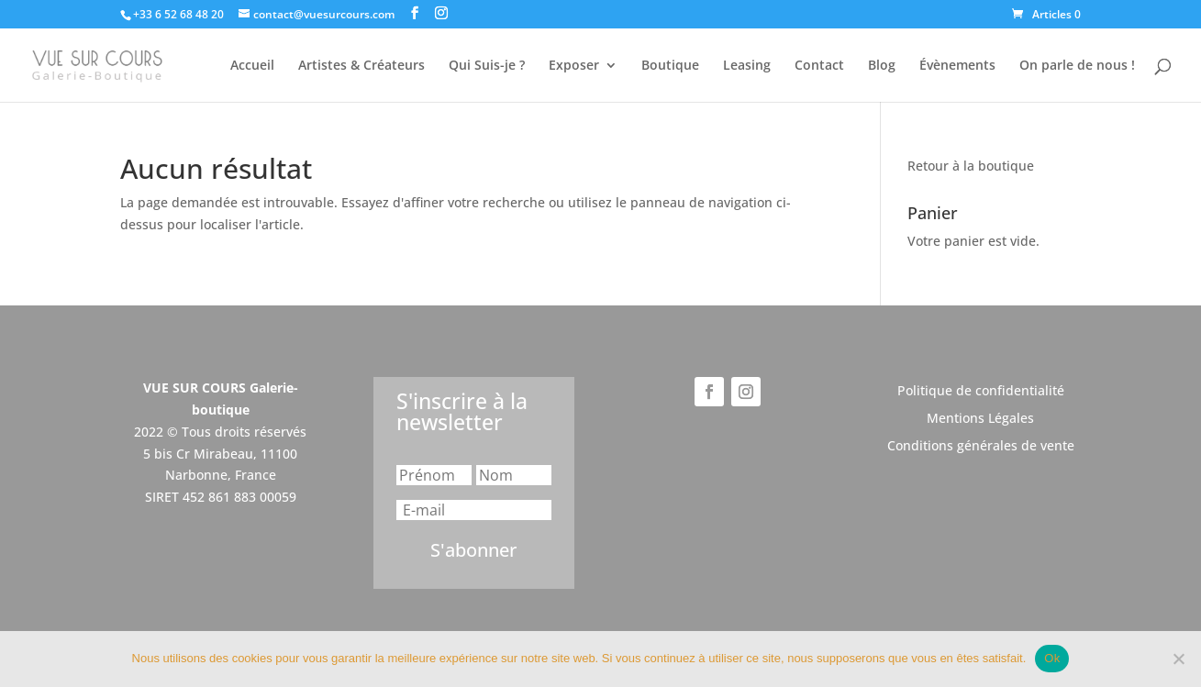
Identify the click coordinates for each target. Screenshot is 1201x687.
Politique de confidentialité (980, 391)
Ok (1052, 658)
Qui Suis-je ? (487, 66)
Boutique (670, 66)
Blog (881, 66)
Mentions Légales (980, 419)
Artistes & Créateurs (361, 66)
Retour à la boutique (970, 165)
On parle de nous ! (1077, 66)
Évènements (957, 66)
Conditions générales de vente (980, 446)
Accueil (252, 66)
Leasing (747, 66)
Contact (819, 66)
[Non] (1178, 658)
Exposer (574, 66)
